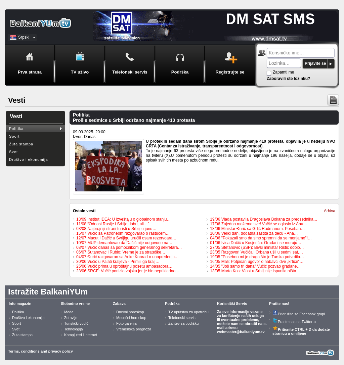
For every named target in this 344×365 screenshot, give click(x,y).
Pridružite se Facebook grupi (298, 314)
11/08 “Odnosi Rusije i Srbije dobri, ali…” (112, 224)
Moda (69, 312)
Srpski (23, 37)
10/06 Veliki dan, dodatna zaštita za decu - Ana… (254, 233)
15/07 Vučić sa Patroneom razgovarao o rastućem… (123, 233)
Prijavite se (315, 63)
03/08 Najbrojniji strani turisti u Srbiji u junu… (116, 228)
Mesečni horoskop (131, 318)
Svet (13, 152)
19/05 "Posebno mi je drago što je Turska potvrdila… (257, 257)
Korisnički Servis (232, 304)
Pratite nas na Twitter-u (294, 322)
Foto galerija (126, 323)
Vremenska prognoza (133, 329)
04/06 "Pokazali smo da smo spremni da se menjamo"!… (261, 238)
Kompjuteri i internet (80, 335)
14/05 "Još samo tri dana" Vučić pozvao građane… (255, 266)
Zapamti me (283, 72)
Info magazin (20, 304)
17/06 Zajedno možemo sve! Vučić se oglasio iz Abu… (258, 224)
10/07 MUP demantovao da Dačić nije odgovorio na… (124, 242)
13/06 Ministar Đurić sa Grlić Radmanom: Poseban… (257, 228)
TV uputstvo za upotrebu (188, 312)
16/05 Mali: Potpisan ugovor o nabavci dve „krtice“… (256, 261)
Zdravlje (70, 318)
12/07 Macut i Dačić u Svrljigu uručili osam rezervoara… (126, 238)
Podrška (172, 304)
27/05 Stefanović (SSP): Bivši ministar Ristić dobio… (257, 247)
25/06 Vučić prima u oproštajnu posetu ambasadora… (124, 266)
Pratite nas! (279, 304)
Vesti (16, 116)
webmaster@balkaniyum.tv (241, 332)
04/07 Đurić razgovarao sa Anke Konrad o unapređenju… (127, 257)
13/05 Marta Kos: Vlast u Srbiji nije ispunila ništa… (255, 271)
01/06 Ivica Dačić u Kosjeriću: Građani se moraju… (255, 242)
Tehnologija (73, 329)
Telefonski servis (182, 318)
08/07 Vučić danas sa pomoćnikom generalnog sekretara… (129, 247)
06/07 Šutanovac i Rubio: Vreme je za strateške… (120, 252)
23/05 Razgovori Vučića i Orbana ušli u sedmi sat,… (256, 252)
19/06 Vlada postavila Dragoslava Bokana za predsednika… (263, 219)
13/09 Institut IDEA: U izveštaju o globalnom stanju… (123, 219)
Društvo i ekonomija (28, 159)
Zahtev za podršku (183, 323)
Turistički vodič (76, 323)
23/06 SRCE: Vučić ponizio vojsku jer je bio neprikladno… (127, 271)
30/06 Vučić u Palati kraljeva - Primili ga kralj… (118, 261)
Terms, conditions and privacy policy (40, 351)
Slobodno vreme (75, 304)
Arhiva (329, 211)
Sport (14, 136)
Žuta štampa (21, 144)
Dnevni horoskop (130, 312)
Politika (16, 129)
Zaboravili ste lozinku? (288, 78)
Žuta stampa (22, 335)
